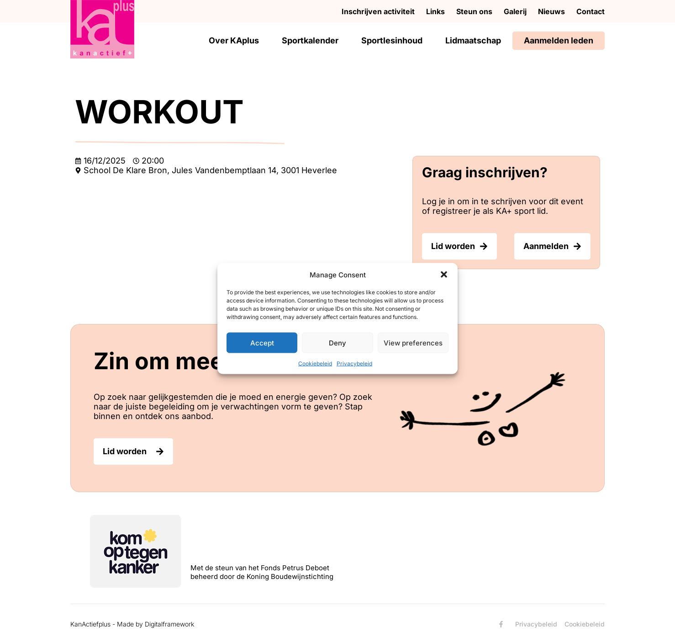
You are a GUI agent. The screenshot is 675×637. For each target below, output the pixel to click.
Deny (337, 342)
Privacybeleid (354, 363)
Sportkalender (310, 40)
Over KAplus (234, 40)
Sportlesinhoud (391, 40)
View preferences (413, 342)
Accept (262, 342)
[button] (443, 274)
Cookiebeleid (315, 363)
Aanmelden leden (558, 40)
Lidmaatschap (473, 40)
